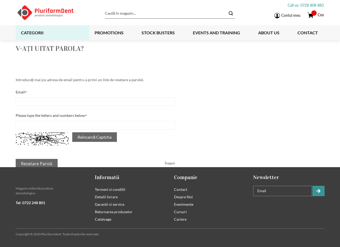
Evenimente (183, 204)
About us (268, 32)
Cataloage (103, 219)
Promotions (109, 32)
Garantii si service (109, 204)
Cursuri (180, 211)
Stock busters (158, 32)
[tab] (51, 177)
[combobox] (170, 13)
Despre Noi (183, 197)
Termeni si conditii (110, 189)
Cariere (180, 219)
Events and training (216, 32)
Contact (308, 32)
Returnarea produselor (114, 211)
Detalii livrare (106, 197)
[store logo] (52, 12)
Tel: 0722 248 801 (30, 202)
